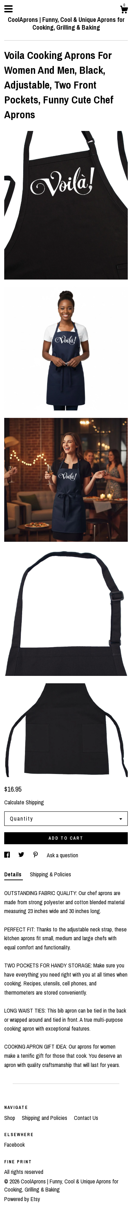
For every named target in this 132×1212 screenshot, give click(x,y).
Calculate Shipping (24, 802)
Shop (10, 1118)
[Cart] (124, 10)
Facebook (14, 1144)
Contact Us (86, 1118)
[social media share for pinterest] (36, 855)
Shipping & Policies (50, 874)
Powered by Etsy (22, 1199)
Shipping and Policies (45, 1118)
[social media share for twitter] (22, 855)
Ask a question (62, 855)
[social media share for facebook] (7, 855)
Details (13, 874)
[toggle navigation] (8, 8)
